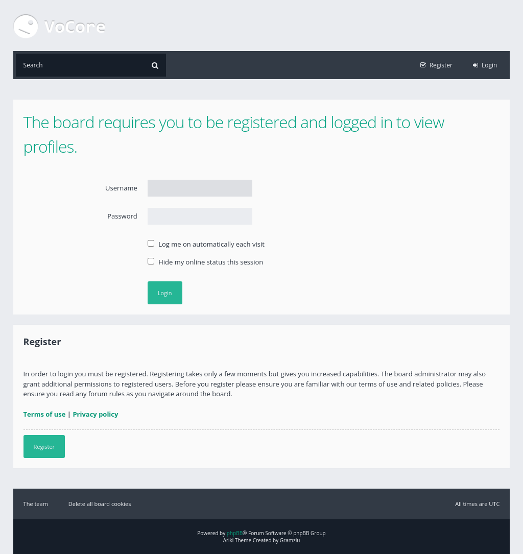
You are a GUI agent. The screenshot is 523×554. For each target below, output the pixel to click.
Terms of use (44, 414)
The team (35, 504)
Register (44, 446)
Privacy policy (95, 414)
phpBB (235, 533)
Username (121, 187)
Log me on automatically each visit (206, 244)
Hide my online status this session (205, 262)
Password (122, 216)
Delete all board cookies (99, 504)
